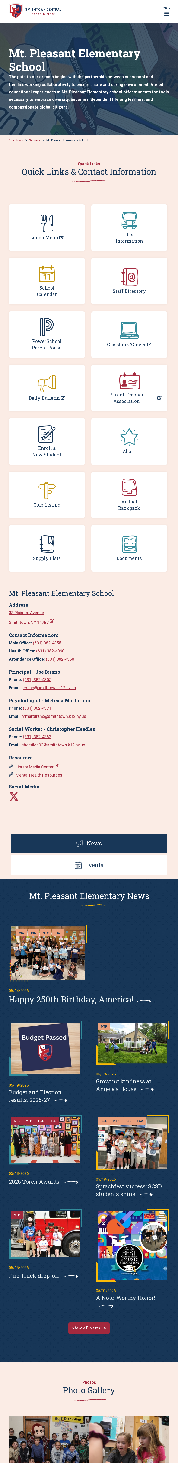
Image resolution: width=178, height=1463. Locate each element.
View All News (86, 1327)
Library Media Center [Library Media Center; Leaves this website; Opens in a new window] (35, 766)
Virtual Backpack (129, 505)
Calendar (47, 294)
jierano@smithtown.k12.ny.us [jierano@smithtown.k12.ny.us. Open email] (49, 687)
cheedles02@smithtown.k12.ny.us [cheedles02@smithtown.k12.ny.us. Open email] (53, 744)
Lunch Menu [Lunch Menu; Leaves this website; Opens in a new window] (44, 238)
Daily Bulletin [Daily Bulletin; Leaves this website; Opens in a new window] (44, 398)
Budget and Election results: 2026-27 (35, 1096)
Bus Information (129, 237)
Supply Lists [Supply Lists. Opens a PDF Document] (47, 558)
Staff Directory (129, 291)
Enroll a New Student (46, 451)
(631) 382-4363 (37, 736)
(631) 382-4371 (37, 708)
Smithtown (16, 140)
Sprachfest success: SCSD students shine (129, 1190)
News (89, 843)
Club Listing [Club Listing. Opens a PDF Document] (46, 505)
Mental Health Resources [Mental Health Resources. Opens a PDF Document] (39, 775)
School (46, 288)
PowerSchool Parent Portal (47, 344)
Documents (129, 558)
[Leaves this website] (14, 796)
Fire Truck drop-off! (34, 1275)
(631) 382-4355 (47, 642)
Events (89, 865)
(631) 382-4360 (50, 651)
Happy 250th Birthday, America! (71, 999)
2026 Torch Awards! (35, 1181)
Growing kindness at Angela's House (123, 1085)
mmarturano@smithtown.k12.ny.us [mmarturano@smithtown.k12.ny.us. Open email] (54, 716)
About (129, 451)
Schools (34, 140)
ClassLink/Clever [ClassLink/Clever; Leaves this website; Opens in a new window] (126, 344)
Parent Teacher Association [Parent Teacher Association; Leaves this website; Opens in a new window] (126, 398)
